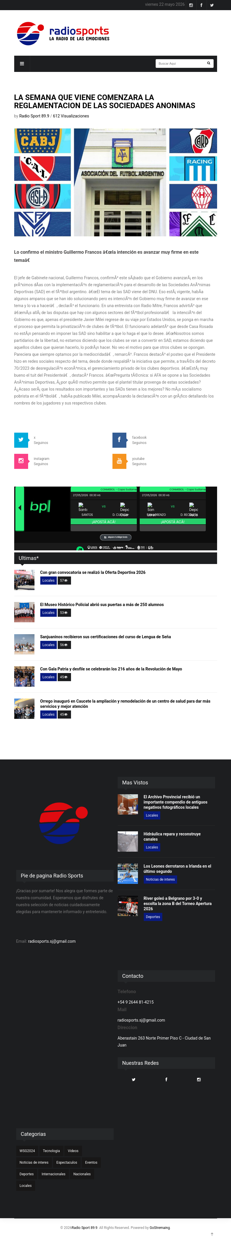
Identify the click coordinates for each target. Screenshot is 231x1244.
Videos (73, 1151)
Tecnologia (51, 1151)
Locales (49, 581)
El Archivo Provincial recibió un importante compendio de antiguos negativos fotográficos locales (176, 802)
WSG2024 (27, 1151)
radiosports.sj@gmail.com (52, 941)
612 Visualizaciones (71, 116)
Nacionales (82, 1174)
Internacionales (54, 1174)
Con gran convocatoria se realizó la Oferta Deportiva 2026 (93, 572)
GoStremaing (160, 1228)
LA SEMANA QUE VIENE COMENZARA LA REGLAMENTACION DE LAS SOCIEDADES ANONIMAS (104, 101)
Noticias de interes (160, 879)
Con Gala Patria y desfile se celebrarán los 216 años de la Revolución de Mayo (111, 669)
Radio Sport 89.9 (34, 116)
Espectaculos (67, 1162)
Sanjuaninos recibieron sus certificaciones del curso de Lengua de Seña (105, 636)
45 (64, 677)
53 (64, 613)
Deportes (153, 917)
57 (64, 581)
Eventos (91, 1162)
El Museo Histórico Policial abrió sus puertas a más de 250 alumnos (102, 604)
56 (64, 645)
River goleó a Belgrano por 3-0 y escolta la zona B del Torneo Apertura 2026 (178, 903)
